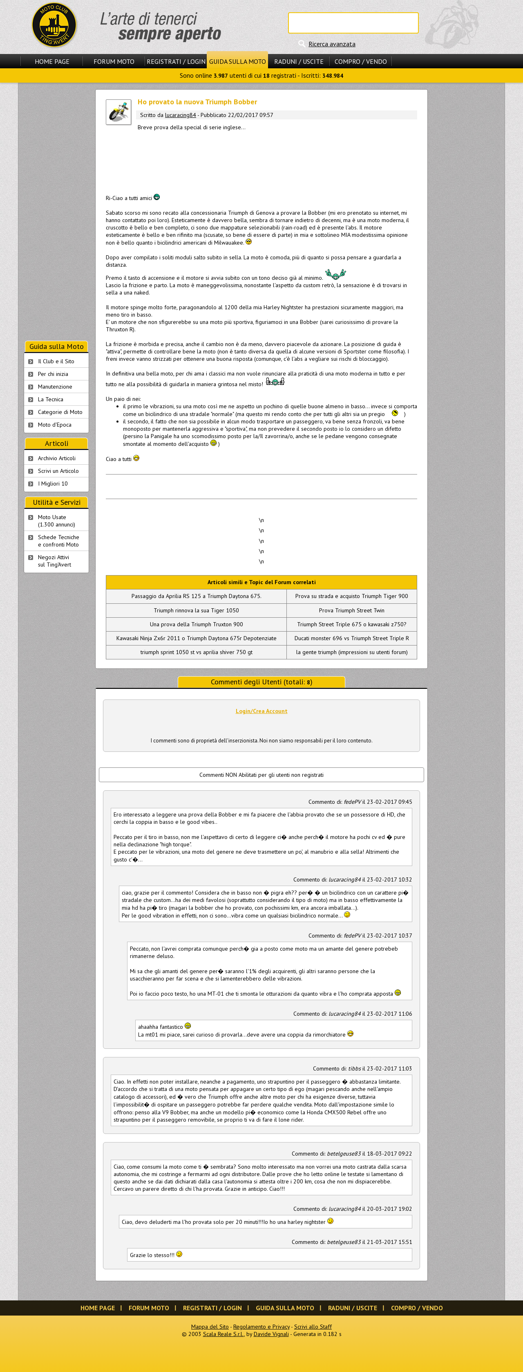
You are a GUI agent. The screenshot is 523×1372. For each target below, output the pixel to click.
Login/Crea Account (262, 711)
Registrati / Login (176, 61)
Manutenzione (55, 386)
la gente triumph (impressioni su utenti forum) (352, 652)
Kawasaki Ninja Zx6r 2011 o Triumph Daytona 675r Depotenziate (196, 638)
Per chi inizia (53, 374)
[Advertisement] (261, 160)
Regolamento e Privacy (261, 1326)
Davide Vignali (271, 1334)
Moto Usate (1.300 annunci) (56, 520)
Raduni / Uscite (299, 61)
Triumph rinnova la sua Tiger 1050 (196, 610)
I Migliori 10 (53, 483)
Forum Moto (114, 61)
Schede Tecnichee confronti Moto (58, 540)
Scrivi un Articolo (58, 471)
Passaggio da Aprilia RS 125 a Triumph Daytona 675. (197, 596)
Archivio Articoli (57, 458)
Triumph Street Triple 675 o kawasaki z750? (352, 624)
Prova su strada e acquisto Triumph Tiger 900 (351, 596)
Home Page (52, 61)
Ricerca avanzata (331, 44)
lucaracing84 (180, 115)
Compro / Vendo (361, 61)
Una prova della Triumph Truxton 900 (196, 624)
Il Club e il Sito (56, 361)
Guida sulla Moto (237, 61)
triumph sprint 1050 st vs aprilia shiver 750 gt (197, 652)
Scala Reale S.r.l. (223, 1334)
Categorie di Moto (60, 412)
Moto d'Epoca (55, 424)
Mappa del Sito (210, 1326)
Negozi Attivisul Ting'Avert (54, 560)
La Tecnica (50, 399)
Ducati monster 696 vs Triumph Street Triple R (352, 638)
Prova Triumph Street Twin (351, 610)
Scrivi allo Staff (313, 1326)
